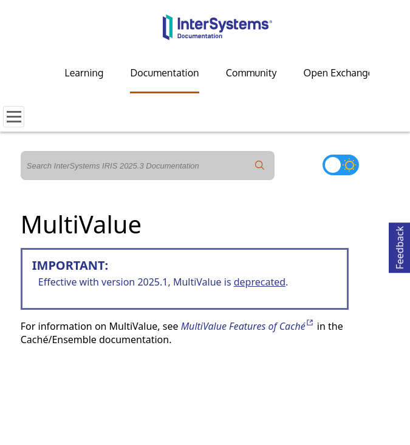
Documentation (164, 73)
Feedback (399, 245)
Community (251, 73)
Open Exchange (339, 73)
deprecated (259, 282)
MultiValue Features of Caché (248, 326)
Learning (84, 73)
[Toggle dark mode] (341, 165)
